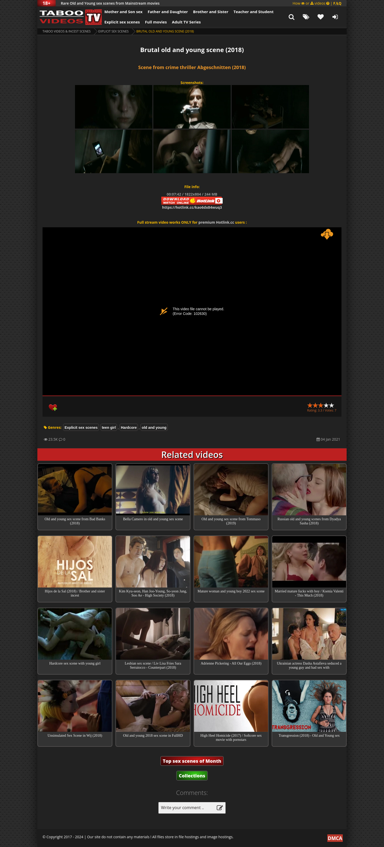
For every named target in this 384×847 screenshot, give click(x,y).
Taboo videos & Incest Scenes (67, 31)
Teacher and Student (253, 11)
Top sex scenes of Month (192, 761)
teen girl (109, 427)
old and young (154, 427)
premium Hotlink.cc (216, 222)
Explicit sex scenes (122, 21)
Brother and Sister (210, 11)
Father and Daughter (168, 11)
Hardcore (129, 427)
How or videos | (317, 3)
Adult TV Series (186, 21)
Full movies (156, 21)
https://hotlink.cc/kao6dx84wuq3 (192, 207)
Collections (192, 776)
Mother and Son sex (123, 11)
